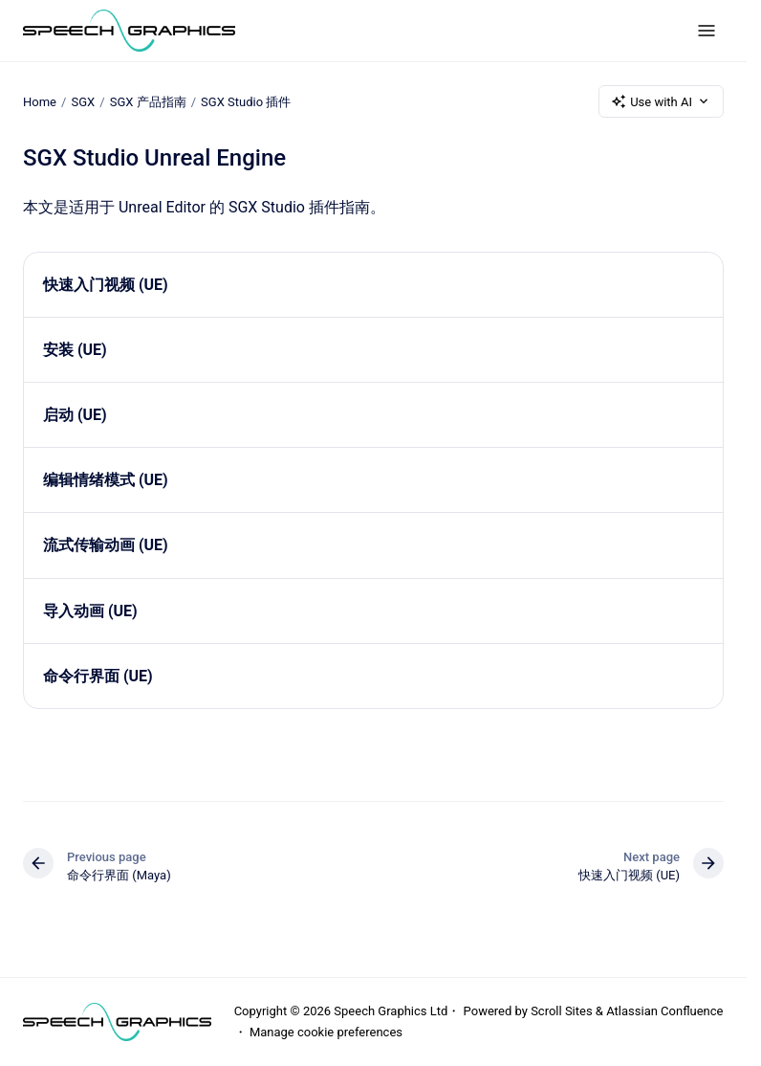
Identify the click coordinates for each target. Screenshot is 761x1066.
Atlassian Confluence (664, 1011)
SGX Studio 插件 (246, 101)
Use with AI (661, 101)
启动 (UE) (75, 415)
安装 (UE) (75, 350)
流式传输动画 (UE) (105, 545)
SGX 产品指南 (148, 101)
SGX (83, 101)
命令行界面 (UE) (98, 676)
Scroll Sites (562, 1011)
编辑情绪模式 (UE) (105, 480)
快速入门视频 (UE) (105, 285)
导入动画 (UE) (90, 611)
